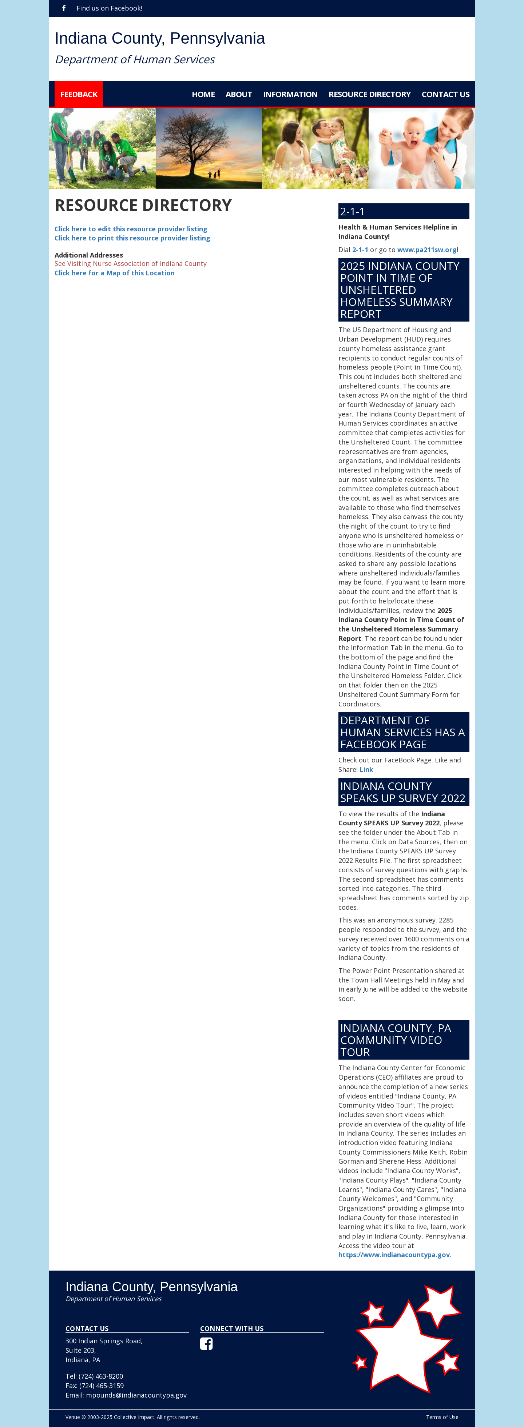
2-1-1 (360, 249)
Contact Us (445, 93)
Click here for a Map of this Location (115, 272)
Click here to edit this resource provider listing (131, 228)
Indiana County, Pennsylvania (160, 38)
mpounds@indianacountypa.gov (136, 1395)
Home (203, 93)
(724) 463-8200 (101, 1376)
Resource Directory (370, 93)
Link (366, 769)
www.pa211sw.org (427, 249)
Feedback (79, 93)
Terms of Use (442, 1417)
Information (290, 93)
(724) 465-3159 (101, 1385)
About (239, 93)
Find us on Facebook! (102, 8)
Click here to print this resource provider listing (132, 238)
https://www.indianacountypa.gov (394, 1254)
